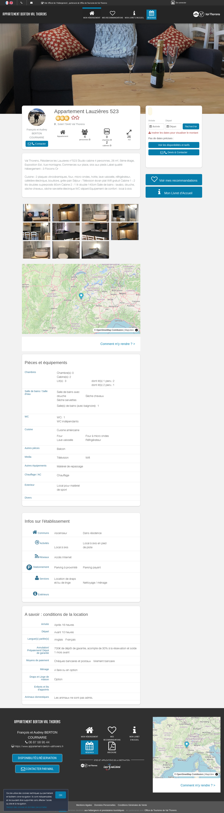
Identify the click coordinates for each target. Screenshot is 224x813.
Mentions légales (84, 805)
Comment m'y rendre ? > (117, 344)
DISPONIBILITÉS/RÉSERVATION (37, 758)
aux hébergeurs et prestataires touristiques (104, 810)
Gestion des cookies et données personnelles (26, 807)
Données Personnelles (104, 805)
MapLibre (129, 330)
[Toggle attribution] (136, 330)
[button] (37, 144)
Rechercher (191, 126)
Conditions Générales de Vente (132, 805)
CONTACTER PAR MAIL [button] (37, 769)
